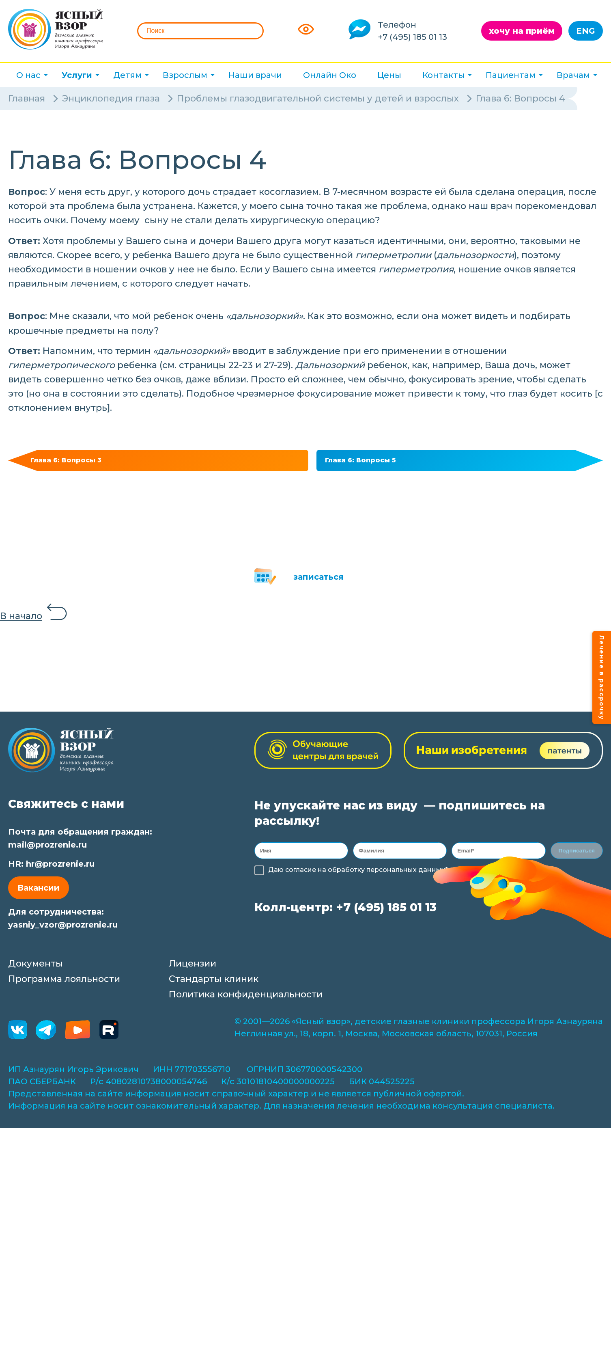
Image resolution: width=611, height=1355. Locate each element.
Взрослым (185, 75)
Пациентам (511, 75)
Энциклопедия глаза (111, 98)
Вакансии (38, 891)
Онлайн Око (329, 75)
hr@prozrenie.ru (60, 867)
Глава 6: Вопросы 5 (365, 461)
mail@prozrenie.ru (47, 848)
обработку (339, 876)
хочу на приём (522, 31)
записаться (318, 580)
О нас (28, 75)
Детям (127, 75)
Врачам (573, 75)
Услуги (77, 75)
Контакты (443, 75)
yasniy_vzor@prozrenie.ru (63, 928)
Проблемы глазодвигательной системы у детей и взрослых (318, 98)
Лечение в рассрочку (601, 677)
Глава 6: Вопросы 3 (70, 461)
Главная (26, 98)
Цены (389, 75)
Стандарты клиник (213, 982)
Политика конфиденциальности (246, 997)
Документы (35, 966)
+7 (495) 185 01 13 (412, 37)
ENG (585, 31)
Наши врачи (255, 75)
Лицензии (192, 966)
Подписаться (576, 855)
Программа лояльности (64, 982)
